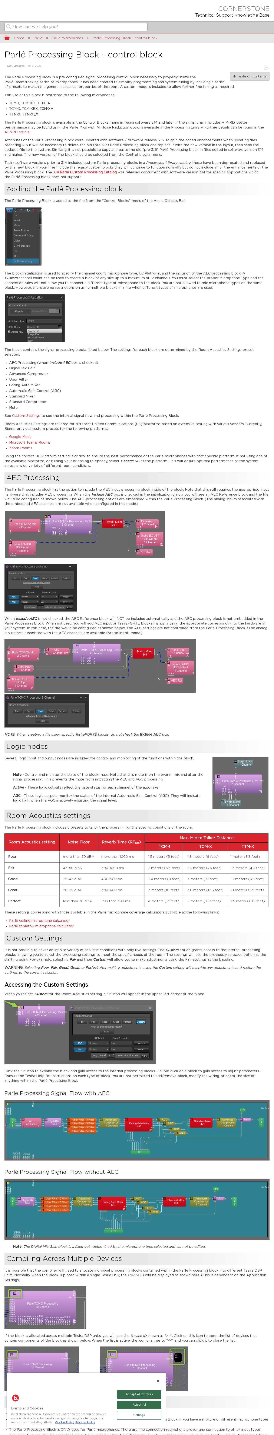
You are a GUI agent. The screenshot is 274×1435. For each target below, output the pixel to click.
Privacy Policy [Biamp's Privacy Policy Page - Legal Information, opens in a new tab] (85, 1422)
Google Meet (20, 437)
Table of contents (252, 76)
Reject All (139, 1405)
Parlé (38, 38)
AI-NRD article (17, 132)
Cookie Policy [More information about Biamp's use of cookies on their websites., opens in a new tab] (64, 1422)
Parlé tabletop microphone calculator (41, 926)
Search (8, 27)
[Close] (158, 1381)
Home (19, 38)
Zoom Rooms (20, 448)
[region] (86, 1400)
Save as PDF (266, 67)
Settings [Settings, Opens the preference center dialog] (139, 1415)
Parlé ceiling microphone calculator (39, 920)
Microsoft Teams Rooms (29, 442)
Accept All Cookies (139, 1394)
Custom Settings (26, 415)
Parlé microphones (68, 38)
